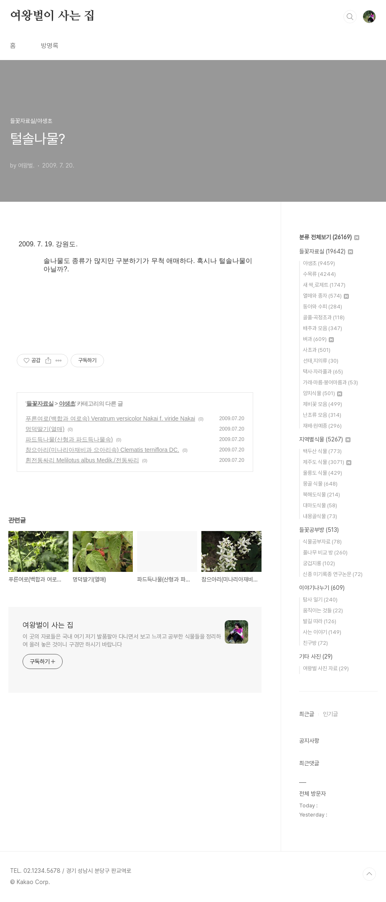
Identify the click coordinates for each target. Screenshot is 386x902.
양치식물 (322, 393)
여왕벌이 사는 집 (52, 16)
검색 (350, 16)
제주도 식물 (327, 462)
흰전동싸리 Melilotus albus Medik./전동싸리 (82, 460)
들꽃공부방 (319, 529)
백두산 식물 (322, 451)
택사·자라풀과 (323, 371)
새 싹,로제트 (324, 285)
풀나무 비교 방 (325, 552)
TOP (369, 874)
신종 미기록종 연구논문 (333, 574)
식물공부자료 (322, 542)
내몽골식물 (320, 516)
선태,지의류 (320, 361)
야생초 (67, 403)
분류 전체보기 (329, 237)
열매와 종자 (326, 296)
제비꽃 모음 (322, 404)
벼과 (318, 339)
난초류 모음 (322, 415)
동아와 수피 (322, 306)
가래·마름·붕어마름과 (330, 382)
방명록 (49, 46)
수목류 (319, 274)
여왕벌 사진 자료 (326, 668)
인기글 (330, 714)
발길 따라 (319, 621)
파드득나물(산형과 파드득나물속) (69, 439)
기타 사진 (316, 656)
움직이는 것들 (323, 610)
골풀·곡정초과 (324, 317)
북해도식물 (321, 494)
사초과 (316, 350)
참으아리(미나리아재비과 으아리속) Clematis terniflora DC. (102, 449)
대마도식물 (320, 505)
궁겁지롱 (319, 563)
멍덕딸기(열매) (44, 429)
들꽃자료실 (39, 403)
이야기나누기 (322, 587)
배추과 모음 (322, 328)
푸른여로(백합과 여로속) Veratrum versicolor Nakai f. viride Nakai (110, 418)
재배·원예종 (322, 426)
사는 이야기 (322, 632)
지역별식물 (324, 439)
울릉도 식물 (322, 473)
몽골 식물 (320, 484)
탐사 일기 (320, 599)
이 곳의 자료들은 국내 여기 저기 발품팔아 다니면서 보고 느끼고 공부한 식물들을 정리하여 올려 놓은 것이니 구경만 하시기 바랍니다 (122, 640)
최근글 (306, 714)
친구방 (315, 643)
